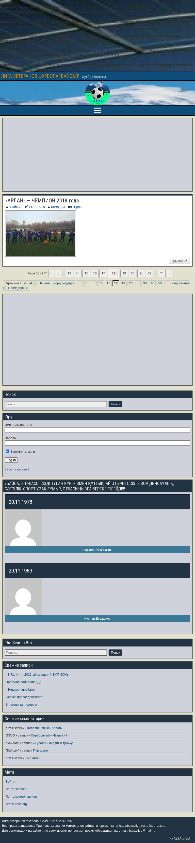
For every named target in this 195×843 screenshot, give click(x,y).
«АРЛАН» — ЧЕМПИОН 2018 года (42, 200)
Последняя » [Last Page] (17, 288)
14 (78, 273)
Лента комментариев (21, 796)
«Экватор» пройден (20, 689)
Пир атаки (40, 750)
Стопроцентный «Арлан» (44, 728)
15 (86, 273)
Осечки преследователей (24, 697)
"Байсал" (15, 207)
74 (161, 273)
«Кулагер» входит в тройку (53, 743)
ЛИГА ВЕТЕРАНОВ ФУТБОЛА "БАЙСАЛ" (40, 76)
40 (152, 283)
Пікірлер (77, 207)
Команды (58, 207)
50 (160, 283)
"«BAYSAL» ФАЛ (181, 838)
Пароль (10, 438)
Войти (10, 781)
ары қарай (179, 261)
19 (124, 273)
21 (141, 273)
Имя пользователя (18, 425)
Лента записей (16, 789)
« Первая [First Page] (43, 283)
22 (149, 273)
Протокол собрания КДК (23, 682)
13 (69, 273)
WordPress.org (16, 804)
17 (103, 273)
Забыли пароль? (17, 469)
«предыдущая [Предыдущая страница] (64, 283)
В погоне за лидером (21, 704)
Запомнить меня (20, 451)
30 (144, 283)
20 (132, 273)
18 (113, 273)
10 (86, 283)
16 (95, 273)
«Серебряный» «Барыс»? (48, 735)
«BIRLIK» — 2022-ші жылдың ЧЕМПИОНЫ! (38, 674)
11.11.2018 (37, 207)
